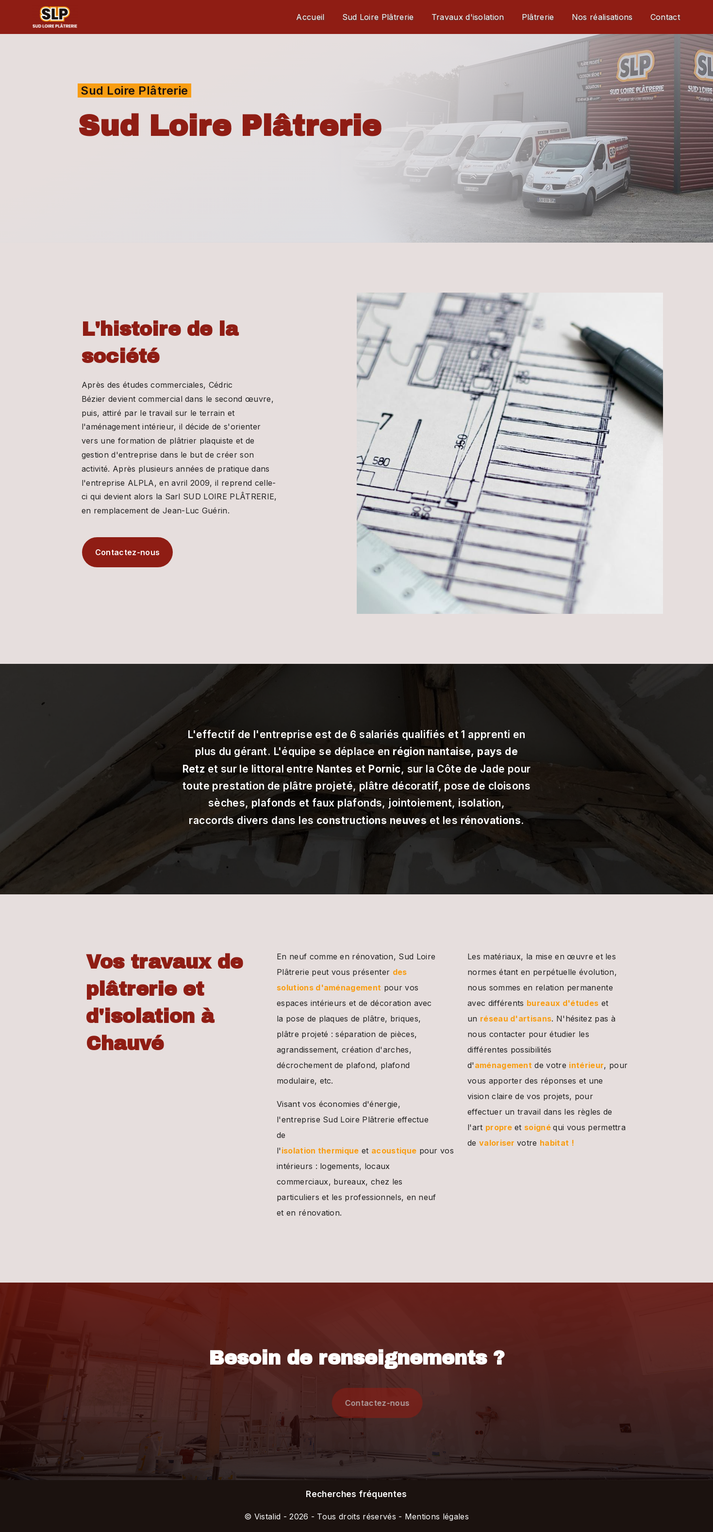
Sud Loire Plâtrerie (378, 17)
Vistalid (267, 1516)
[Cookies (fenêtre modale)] (3, 1526)
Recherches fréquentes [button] (356, 1494)
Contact (665, 17)
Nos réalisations (602, 17)
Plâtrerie (538, 17)
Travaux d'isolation (467, 17)
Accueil (310, 17)
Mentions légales (435, 1516)
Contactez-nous (110, 552)
